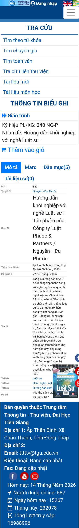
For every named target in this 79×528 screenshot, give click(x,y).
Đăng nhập (44, 3)
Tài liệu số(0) (19, 179)
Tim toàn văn (17, 61)
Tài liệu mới (16, 82)
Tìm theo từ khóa (22, 40)
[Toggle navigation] (71, 12)
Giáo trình (19, 116)
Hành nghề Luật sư (44, 383)
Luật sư (37, 378)
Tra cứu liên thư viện (26, 71)
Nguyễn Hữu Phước (44, 191)
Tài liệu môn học (21, 92)
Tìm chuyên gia (20, 51)
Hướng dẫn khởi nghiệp (47, 388)
